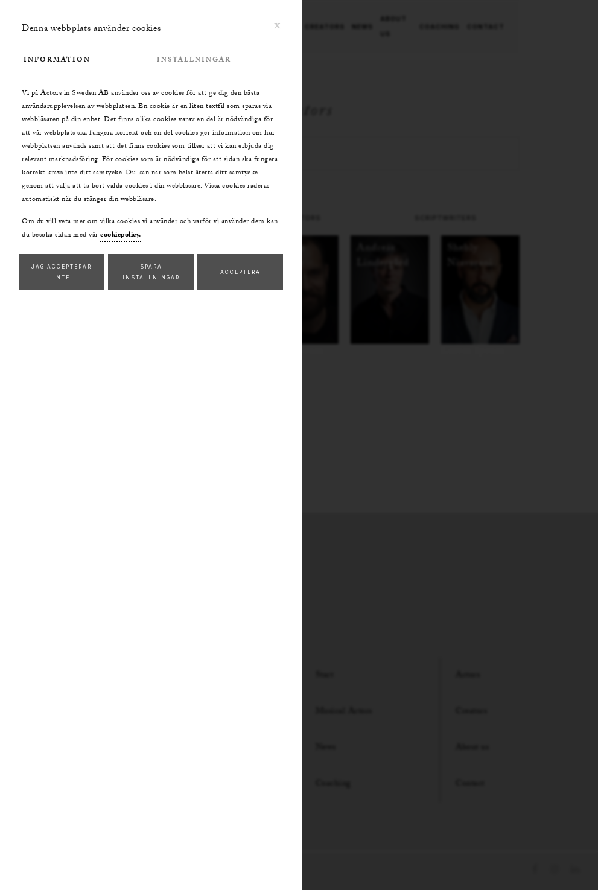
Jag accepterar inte (61, 272)
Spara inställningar (151, 272)
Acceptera (240, 272)
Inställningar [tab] (194, 60)
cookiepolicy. (120, 235)
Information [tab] (57, 60)
